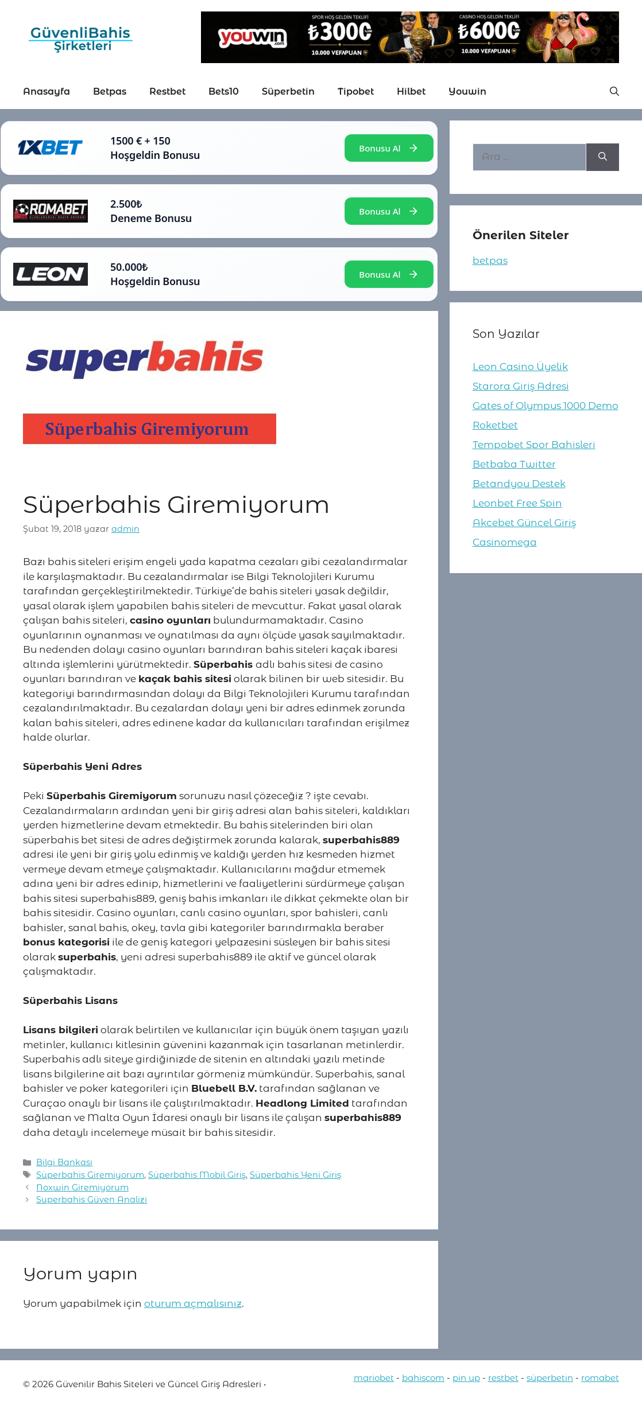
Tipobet (356, 91)
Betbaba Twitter (514, 464)
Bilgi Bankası (64, 1162)
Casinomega (505, 542)
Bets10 (223, 91)
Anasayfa (46, 91)
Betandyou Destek (519, 483)
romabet (600, 1377)
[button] (614, 92)
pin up (466, 1377)
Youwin (467, 91)
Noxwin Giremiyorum (82, 1187)
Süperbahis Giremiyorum (90, 1175)
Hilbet (411, 91)
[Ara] (602, 157)
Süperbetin (288, 91)
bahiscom (423, 1377)
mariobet (374, 1377)
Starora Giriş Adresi (521, 386)
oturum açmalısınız (193, 1303)
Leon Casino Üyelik (520, 366)
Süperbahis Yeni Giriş (295, 1175)
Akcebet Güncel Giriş (524, 522)
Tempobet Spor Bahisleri (534, 444)
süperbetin (550, 1377)
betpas (490, 260)
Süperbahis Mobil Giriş (197, 1175)
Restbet (167, 91)
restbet (503, 1377)
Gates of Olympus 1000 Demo (545, 405)
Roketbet (495, 425)
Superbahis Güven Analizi (91, 1199)
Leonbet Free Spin (517, 503)
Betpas (109, 91)
